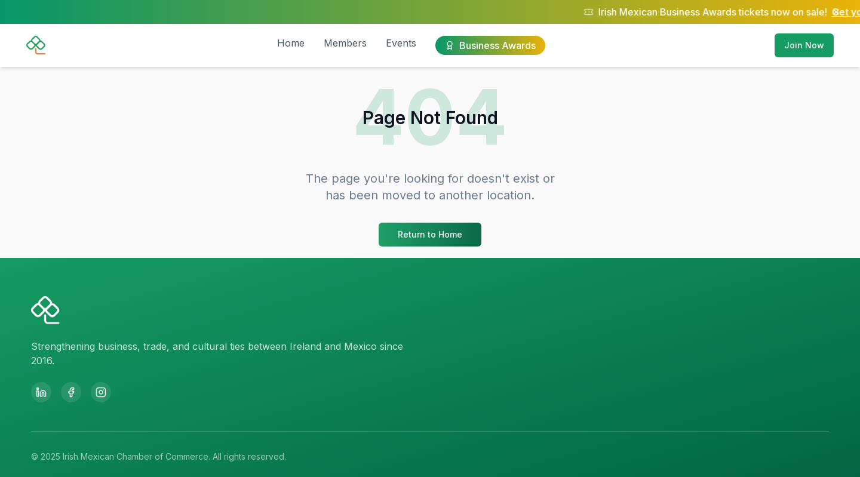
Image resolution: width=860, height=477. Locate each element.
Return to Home (430, 235)
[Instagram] (101, 392)
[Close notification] (836, 12)
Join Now (804, 45)
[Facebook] (71, 392)
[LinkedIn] (41, 392)
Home (291, 43)
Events (401, 43)
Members (345, 43)
